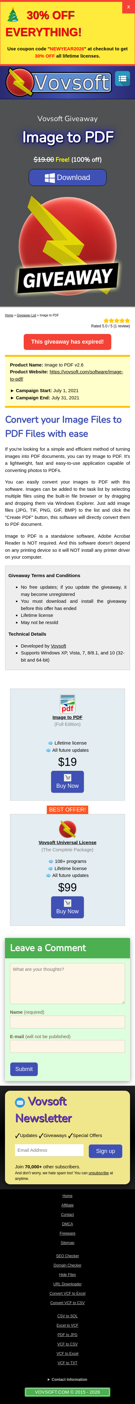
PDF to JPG (67, 1335)
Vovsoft (58, 645)
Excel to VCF (67, 1325)
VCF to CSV (67, 1344)
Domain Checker (67, 1265)
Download (67, 178)
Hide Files (67, 1275)
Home (9, 315)
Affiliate (67, 1205)
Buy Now (67, 781)
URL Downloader (67, 1284)
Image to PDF (68, 717)
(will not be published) (40, 1036)
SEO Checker (67, 1256)
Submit (24, 1069)
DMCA (67, 1224)
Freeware (67, 1233)
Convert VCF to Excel (67, 1293)
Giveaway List (26, 315)
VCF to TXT (67, 1363)
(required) (27, 1012)
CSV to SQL (67, 1316)
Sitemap (67, 1243)
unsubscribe (99, 1173)
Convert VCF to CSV (67, 1303)
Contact (67, 1214)
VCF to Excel (67, 1353)
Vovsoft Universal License (68, 842)
